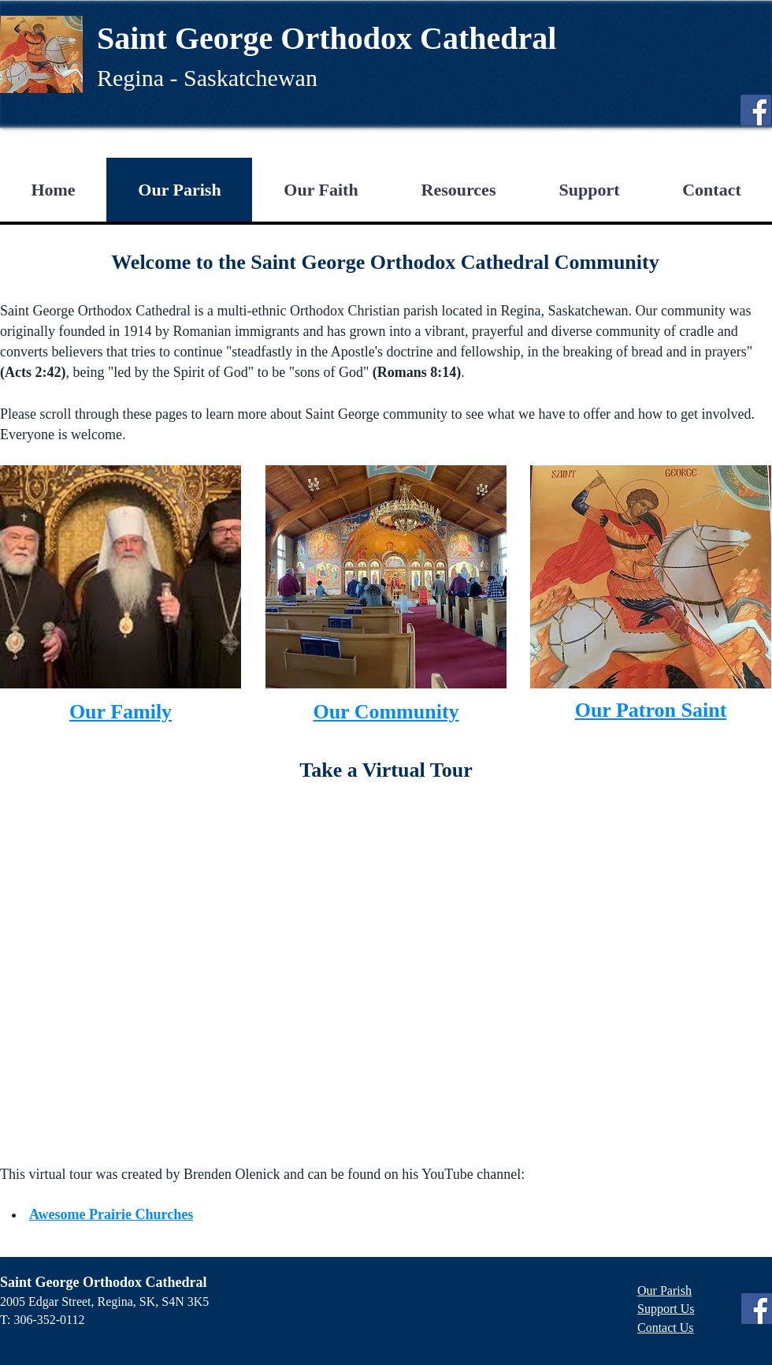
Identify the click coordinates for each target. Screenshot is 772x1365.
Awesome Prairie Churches (111, 1214)
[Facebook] (755, 110)
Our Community (385, 711)
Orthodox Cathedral (418, 38)
